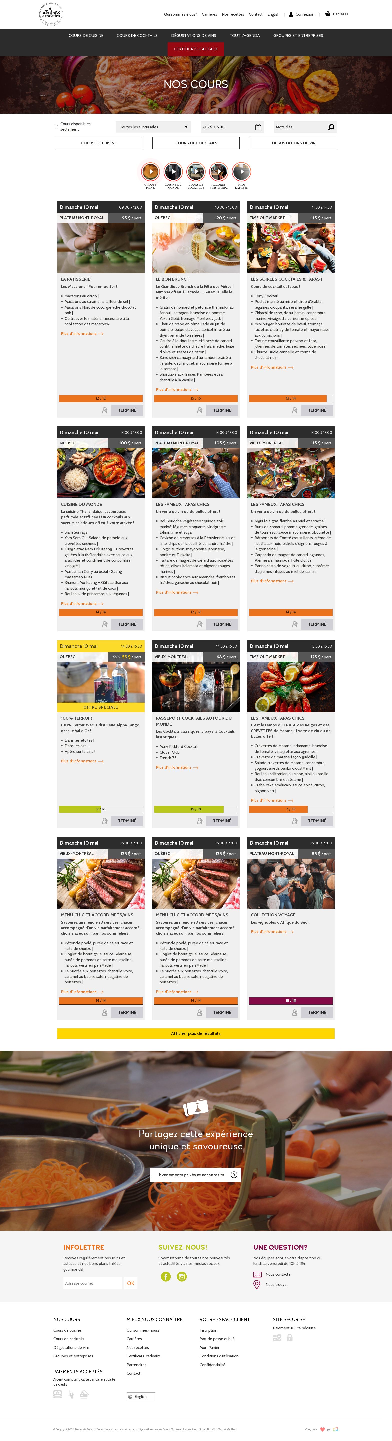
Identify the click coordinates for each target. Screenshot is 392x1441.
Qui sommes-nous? (180, 14)
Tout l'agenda (245, 35)
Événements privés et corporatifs (198, 1175)
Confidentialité (213, 1364)
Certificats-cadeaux (196, 49)
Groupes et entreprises (298, 35)
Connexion (302, 14)
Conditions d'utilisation (219, 1356)
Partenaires (136, 1364)
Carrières (209, 14)
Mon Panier (210, 1347)
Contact (256, 14)
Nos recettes (233, 14)
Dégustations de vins (193, 35)
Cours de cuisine (86, 35)
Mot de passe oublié (217, 1338)
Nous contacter (273, 1275)
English (274, 14)
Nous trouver (271, 1285)
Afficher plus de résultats (196, 1033)
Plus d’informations (82, 333)
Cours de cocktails (137, 35)
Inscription (209, 1330)
